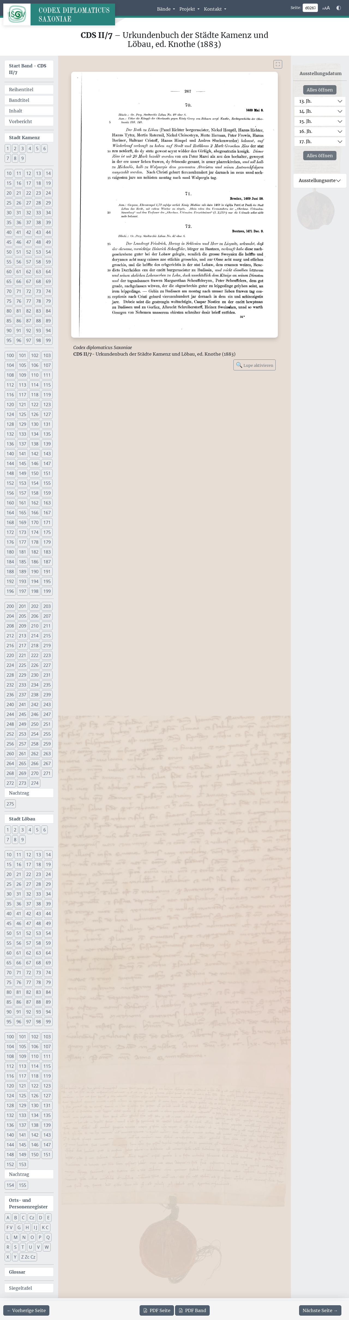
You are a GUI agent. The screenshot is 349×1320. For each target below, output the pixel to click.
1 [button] (8, 148)
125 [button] (22, 414)
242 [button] (34, 704)
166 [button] (34, 513)
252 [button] (10, 734)
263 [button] (47, 754)
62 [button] (28, 272)
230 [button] (34, 675)
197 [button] (22, 591)
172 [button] (10, 532)
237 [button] (22, 695)
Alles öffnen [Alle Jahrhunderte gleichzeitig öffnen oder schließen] (320, 90)
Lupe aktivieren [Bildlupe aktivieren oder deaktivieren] (254, 364)
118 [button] (34, 395)
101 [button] (22, 355)
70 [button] (9, 291)
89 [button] (48, 321)
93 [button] (38, 331)
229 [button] (22, 675)
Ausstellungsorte (317, 180)
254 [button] (34, 734)
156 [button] (10, 493)
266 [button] (34, 763)
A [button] (8, 1218)
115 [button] (47, 385)
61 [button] (18, 272)
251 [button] (47, 724)
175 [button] (47, 532)
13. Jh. (305, 101)
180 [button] (10, 552)
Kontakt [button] (213, 9)
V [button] (38, 1247)
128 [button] (10, 424)
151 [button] (47, 473)
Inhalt (15, 111)
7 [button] (8, 158)
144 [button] (10, 463)
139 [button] (47, 444)
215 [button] (47, 636)
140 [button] (10, 454)
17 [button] (28, 183)
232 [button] (10, 685)
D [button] (40, 1218)
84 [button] (48, 311)
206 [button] (34, 616)
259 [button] (47, 744)
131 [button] (47, 424)
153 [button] (22, 483)
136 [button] (10, 444)
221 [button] (22, 655)
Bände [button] (164, 9)
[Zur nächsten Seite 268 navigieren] (320, 1310)
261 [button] (22, 754)
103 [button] (47, 355)
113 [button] (22, 385)
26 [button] (18, 203)
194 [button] (34, 581)
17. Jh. (305, 141)
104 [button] (10, 365)
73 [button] (38, 291)
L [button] (8, 1237)
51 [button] (18, 252)
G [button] (19, 1227)
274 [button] (34, 783)
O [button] (32, 1237)
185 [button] (22, 562)
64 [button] (48, 272)
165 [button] (22, 513)
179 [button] (47, 542)
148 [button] (10, 473)
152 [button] (10, 483)
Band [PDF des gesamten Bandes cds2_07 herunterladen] (192, 1310)
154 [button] (34, 483)
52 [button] (28, 252)
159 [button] (47, 493)
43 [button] (38, 232)
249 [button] (22, 724)
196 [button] (10, 591)
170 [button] (34, 522)
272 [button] (10, 783)
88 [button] (38, 321)
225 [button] (22, 665)
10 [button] (9, 173)
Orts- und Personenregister (28, 1203)
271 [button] (47, 773)
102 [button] (34, 355)
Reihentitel (21, 89)
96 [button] (18, 340)
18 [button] (38, 183)
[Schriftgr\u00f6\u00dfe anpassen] (326, 7)
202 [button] (34, 606)
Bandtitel (19, 100)
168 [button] (10, 522)
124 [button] (10, 414)
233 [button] (22, 685)
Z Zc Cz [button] (28, 1257)
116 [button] (10, 395)
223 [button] (47, 655)
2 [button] (15, 148)
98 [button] (38, 340)
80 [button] (9, 311)
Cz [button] (31, 1218)
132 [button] (10, 434)
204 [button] (10, 616)
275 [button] (10, 804)
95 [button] (9, 340)
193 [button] (22, 581)
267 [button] (47, 763)
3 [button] (22, 148)
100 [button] (10, 355)
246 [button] (34, 714)
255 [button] (47, 734)
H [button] (27, 1227)
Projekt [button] (187, 9)
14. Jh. (305, 111)
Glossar (17, 1272)
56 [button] (18, 262)
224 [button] (10, 665)
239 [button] (47, 695)
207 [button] (47, 616)
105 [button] (22, 365)
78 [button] (38, 301)
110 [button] (34, 375)
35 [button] (9, 222)
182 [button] (34, 552)
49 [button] (48, 242)
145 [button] (22, 463)
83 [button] (38, 311)
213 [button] (22, 636)
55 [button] (9, 262)
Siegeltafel (20, 1288)
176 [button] (10, 542)
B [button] (15, 1218)
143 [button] (47, 454)
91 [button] (18, 331)
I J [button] (35, 1227)
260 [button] (10, 754)
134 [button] (34, 434)
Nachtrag (19, 793)
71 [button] (18, 291)
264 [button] (10, 763)
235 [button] (47, 685)
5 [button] (37, 148)
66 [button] (18, 281)
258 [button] (34, 744)
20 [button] (9, 193)
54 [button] (48, 252)
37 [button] (28, 222)
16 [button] (18, 183)
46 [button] (18, 242)
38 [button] (38, 222)
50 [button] (9, 252)
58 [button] (38, 262)
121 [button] (22, 405)
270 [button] (34, 773)
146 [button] (34, 463)
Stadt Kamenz (24, 137)
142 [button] (34, 454)
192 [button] (10, 581)
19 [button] (48, 183)
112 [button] (10, 385)
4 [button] (30, 148)
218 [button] (34, 646)
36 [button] (18, 222)
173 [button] (22, 532)
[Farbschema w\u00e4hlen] (338, 8)
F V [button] (10, 1227)
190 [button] (34, 572)
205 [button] (22, 616)
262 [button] (34, 754)
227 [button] (47, 665)
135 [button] (47, 434)
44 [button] (48, 232)
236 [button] (10, 695)
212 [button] (10, 636)
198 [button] (34, 591)
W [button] (47, 1247)
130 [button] (34, 424)
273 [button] (22, 783)
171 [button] (47, 522)
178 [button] (34, 542)
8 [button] (15, 158)
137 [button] (22, 444)
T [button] (23, 1247)
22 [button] (28, 193)
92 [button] (28, 331)
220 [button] (10, 655)
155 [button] (47, 483)
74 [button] (48, 291)
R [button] (8, 1247)
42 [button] (28, 232)
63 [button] (38, 272)
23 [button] (38, 193)
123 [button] (47, 405)
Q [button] (48, 1237)
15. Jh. (305, 121)
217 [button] (22, 646)
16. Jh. (305, 131)
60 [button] (9, 272)
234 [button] (34, 685)
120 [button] (10, 405)
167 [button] (47, 513)
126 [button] (34, 414)
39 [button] (48, 222)
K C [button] (45, 1227)
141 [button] (22, 454)
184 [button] (10, 562)
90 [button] (9, 331)
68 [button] (38, 281)
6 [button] (44, 148)
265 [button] (22, 763)
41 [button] (18, 232)
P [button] (40, 1237)
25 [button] (9, 203)
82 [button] (28, 311)
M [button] (15, 1237)
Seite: (296, 7)
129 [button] (22, 424)
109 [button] (22, 375)
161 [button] (22, 503)
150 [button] (34, 473)
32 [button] (28, 213)
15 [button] (9, 183)
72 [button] (28, 291)
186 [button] (34, 562)
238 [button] (34, 695)
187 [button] (47, 562)
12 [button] (28, 173)
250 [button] (34, 724)
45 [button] (9, 242)
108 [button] (10, 375)
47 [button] (28, 242)
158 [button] (34, 493)
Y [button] (15, 1257)
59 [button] (48, 262)
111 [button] (47, 375)
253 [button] (22, 734)
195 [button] (47, 581)
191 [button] (47, 572)
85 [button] (9, 321)
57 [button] (28, 262)
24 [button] (48, 193)
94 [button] (48, 331)
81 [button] (18, 311)
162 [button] (34, 503)
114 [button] (34, 385)
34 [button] (48, 213)
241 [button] (22, 704)
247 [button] (47, 714)
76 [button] (18, 301)
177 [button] (22, 542)
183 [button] (47, 552)
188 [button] (10, 572)
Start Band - (27, 69)
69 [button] (48, 281)
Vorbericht (20, 121)
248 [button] (10, 724)
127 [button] (47, 414)
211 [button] (47, 626)
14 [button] (48, 173)
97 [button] (28, 340)
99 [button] (48, 340)
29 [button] (48, 203)
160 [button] (10, 503)
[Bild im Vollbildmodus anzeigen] (277, 64)
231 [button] (47, 675)
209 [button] (22, 626)
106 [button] (34, 365)
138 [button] (34, 444)
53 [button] (38, 252)
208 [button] (10, 626)
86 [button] (18, 321)
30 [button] (9, 213)
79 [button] (48, 301)
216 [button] (10, 646)
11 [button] (18, 173)
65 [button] (9, 281)
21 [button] (18, 193)
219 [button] (47, 646)
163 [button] (47, 503)
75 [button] (9, 301)
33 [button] (38, 213)
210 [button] (34, 626)
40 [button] (9, 232)
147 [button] (47, 463)
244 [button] (10, 714)
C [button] (23, 1218)
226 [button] (34, 665)
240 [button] (10, 704)
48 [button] (38, 242)
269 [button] (22, 773)
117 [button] (22, 395)
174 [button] (34, 532)
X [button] (8, 1257)
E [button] (48, 1218)
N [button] (24, 1237)
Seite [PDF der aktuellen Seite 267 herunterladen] (156, 1310)
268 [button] (10, 773)
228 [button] (10, 675)
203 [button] (47, 606)
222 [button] (34, 655)
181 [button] (22, 552)
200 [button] (10, 606)
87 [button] (28, 321)
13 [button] (38, 173)
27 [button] (28, 203)
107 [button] (47, 365)
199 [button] (47, 591)
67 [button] (28, 281)
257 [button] (22, 744)
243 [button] (47, 704)
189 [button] (22, 572)
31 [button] (18, 213)
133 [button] (22, 434)
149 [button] (22, 473)
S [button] (15, 1247)
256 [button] (10, 744)
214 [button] (34, 636)
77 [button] (28, 301)
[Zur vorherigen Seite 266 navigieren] (26, 1310)
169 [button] (22, 522)
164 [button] (10, 513)
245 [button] (22, 714)
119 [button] (47, 395)
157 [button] (22, 493)
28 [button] (38, 203)
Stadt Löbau (22, 819)
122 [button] (34, 405)
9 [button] (22, 158)
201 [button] (22, 606)
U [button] (30, 1247)
